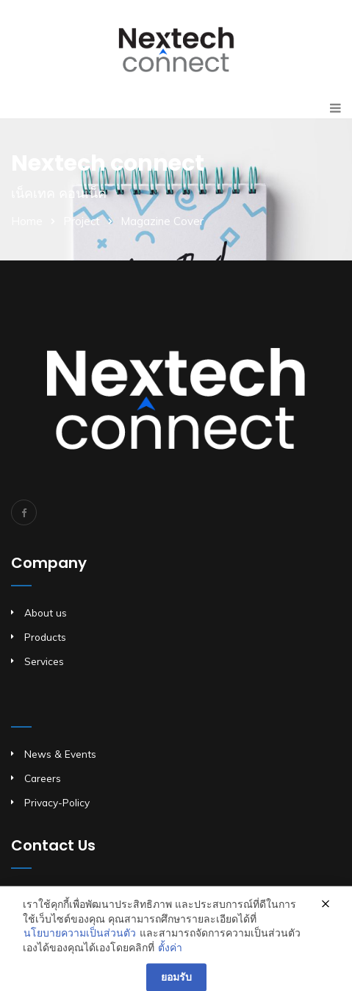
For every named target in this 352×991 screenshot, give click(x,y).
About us (45, 612)
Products (45, 637)
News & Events (60, 753)
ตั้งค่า (170, 958)
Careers (42, 778)
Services (44, 661)
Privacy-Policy (57, 802)
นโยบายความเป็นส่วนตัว (80, 944)
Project (81, 221)
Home (27, 221)
